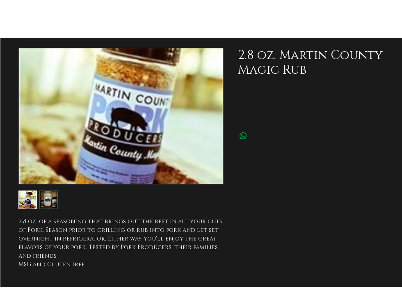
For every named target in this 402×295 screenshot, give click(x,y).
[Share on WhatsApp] (243, 136)
